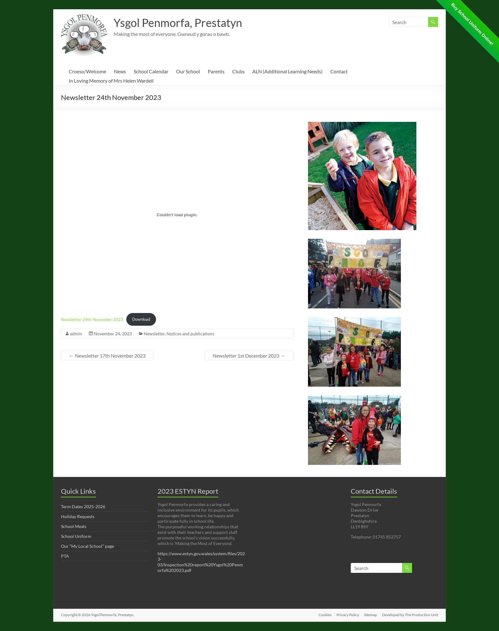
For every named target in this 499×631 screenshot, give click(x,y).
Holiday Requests (77, 516)
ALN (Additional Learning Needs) (287, 71)
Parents (216, 71)
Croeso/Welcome (87, 71)
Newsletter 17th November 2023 (107, 355)
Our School (188, 71)
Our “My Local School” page (87, 546)
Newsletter (154, 333)
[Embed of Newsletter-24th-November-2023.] (177, 214)
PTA (65, 556)
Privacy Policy (347, 614)
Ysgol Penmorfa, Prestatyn (178, 22)
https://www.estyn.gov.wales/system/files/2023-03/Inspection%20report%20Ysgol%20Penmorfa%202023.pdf (201, 562)
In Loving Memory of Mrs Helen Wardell (111, 81)
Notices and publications (190, 333)
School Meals (73, 526)
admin (76, 333)
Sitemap (370, 614)
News (120, 71)
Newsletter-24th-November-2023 (92, 319)
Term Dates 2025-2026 (83, 506)
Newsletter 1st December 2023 (249, 355)
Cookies (325, 614)
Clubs (238, 71)
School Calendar (151, 71)
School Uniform (76, 536)
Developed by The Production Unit (410, 614)
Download (141, 319)
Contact (339, 71)
